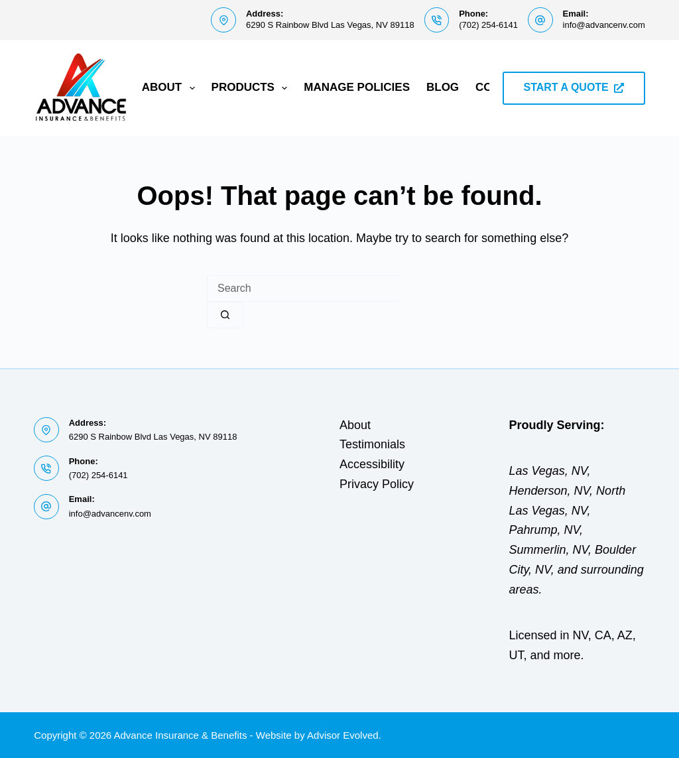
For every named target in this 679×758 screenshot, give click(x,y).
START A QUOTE (574, 87)
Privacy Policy (377, 484)
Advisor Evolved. (344, 735)
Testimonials (372, 444)
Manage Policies (357, 87)
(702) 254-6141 (488, 25)
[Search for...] (303, 288)
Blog (442, 87)
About (171, 88)
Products (252, 88)
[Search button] (225, 315)
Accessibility (372, 464)
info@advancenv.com (604, 25)
